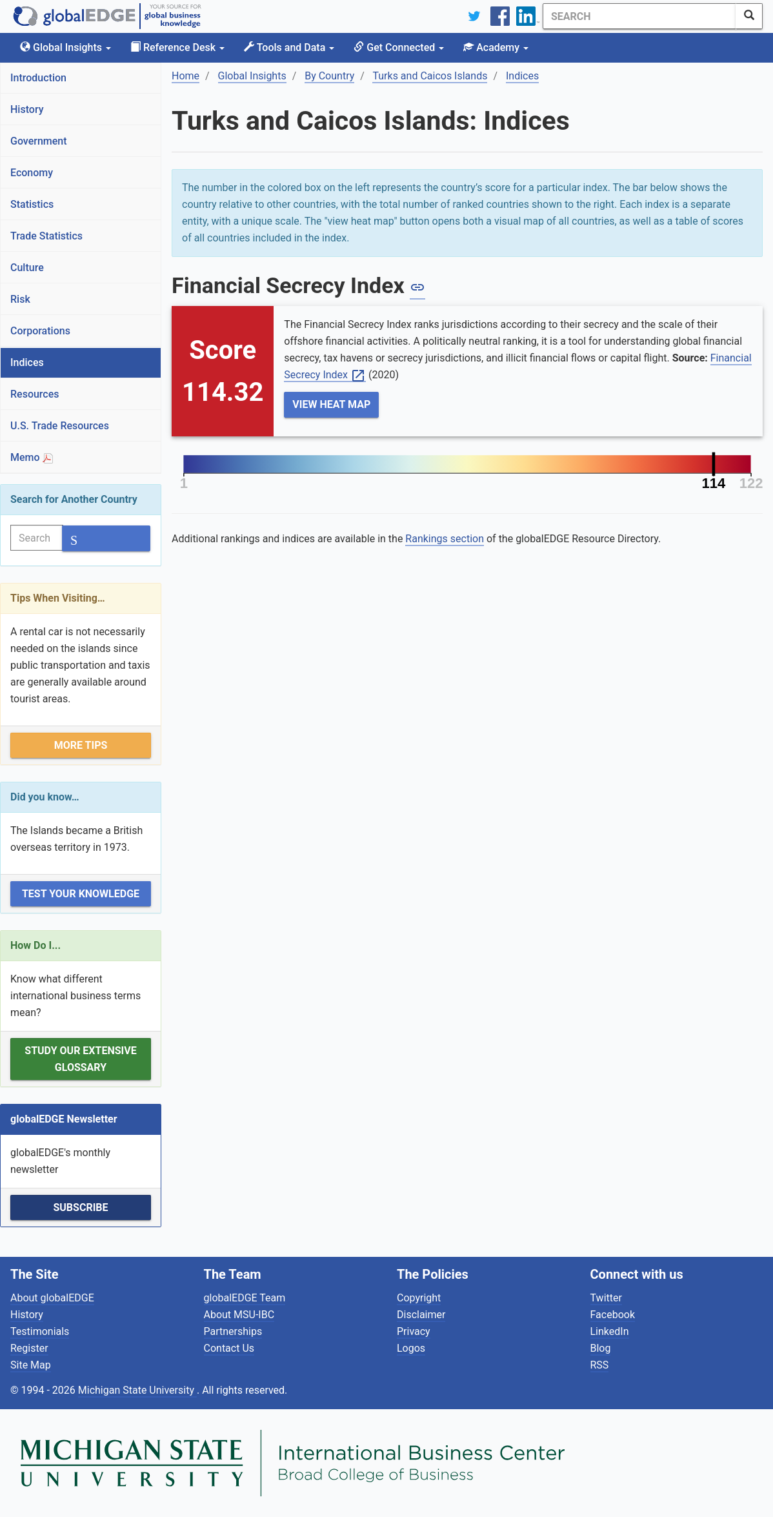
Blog (600, 1348)
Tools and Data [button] (289, 47)
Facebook (612, 1314)
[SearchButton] (749, 16)
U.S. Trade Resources (59, 426)
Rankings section (444, 539)
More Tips (81, 745)
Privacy (413, 1331)
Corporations (40, 331)
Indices (27, 362)
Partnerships (233, 1331)
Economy (31, 173)
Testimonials (39, 1331)
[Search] (639, 16)
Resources (34, 394)
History (27, 109)
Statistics (32, 204)
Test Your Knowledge (80, 894)
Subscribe (80, 1207)
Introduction (38, 78)
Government (38, 141)
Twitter (606, 1298)
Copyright (419, 1298)
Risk (20, 299)
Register (29, 1348)
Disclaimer (421, 1314)
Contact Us (229, 1348)
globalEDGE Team (245, 1298)
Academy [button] (495, 47)
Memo (31, 457)
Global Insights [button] (65, 47)
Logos (411, 1348)
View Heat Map (331, 404)
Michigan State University (137, 1390)
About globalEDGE (52, 1298)
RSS (599, 1365)
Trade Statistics (46, 236)
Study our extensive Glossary (80, 1059)
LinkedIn (609, 1331)
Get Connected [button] (399, 47)
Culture (27, 267)
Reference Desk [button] (177, 47)
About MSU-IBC (239, 1314)
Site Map (30, 1365)
